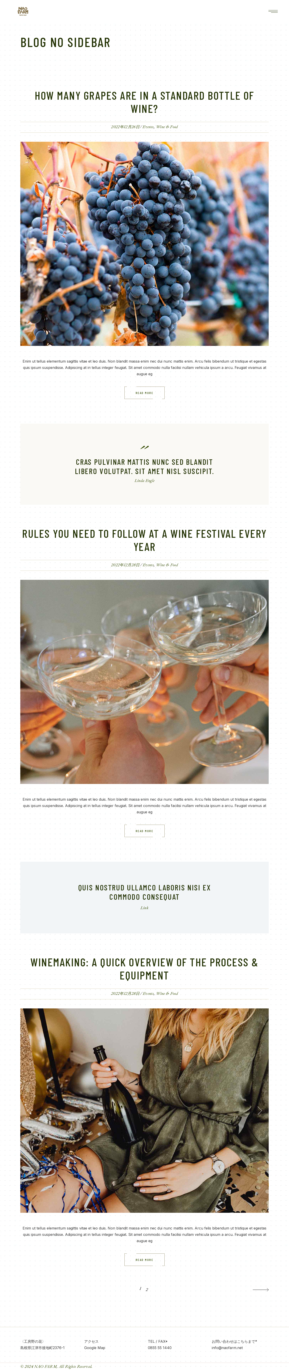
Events (148, 127)
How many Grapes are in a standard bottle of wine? (144, 101)
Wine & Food (167, 127)
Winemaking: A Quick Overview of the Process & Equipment (144, 968)
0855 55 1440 (160, 1347)
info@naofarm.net (227, 1347)
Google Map (94, 1347)
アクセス (91, 1341)
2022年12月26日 (125, 127)
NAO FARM (45, 1366)
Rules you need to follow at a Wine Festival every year (144, 539)
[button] (29, 1110)
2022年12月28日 (125, 565)
